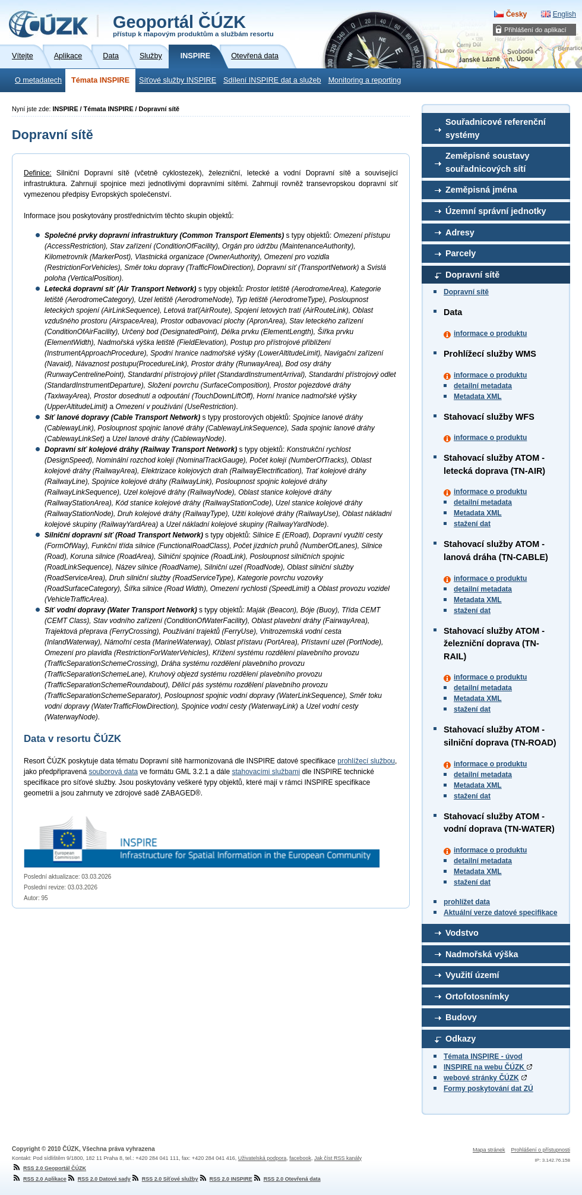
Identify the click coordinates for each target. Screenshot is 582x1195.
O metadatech (38, 80)
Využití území (472, 975)
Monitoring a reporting (364, 80)
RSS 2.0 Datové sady (99, 1179)
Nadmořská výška (481, 954)
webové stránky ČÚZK (481, 1078)
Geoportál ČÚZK (193, 24)
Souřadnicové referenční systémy (495, 128)
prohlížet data (467, 902)
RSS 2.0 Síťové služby (164, 1179)
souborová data (113, 772)
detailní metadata (483, 386)
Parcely (460, 253)
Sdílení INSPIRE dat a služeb (272, 80)
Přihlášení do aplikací (535, 29)
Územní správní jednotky (495, 211)
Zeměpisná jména (481, 189)
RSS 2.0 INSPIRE (225, 1179)
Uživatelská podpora (262, 1158)
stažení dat (472, 524)
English (564, 14)
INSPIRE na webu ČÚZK (488, 1067)
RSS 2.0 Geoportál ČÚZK (49, 1168)
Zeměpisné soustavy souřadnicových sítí (487, 162)
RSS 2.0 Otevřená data (286, 1179)
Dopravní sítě (472, 274)
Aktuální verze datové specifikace (500, 912)
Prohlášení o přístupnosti (540, 1150)
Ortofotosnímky (477, 996)
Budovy (461, 1017)
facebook (300, 1158)
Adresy (460, 232)
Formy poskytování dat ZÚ (488, 1088)
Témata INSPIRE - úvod (483, 1056)
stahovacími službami (266, 772)
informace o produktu (490, 333)
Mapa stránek (489, 1150)
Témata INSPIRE (100, 80)
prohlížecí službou (366, 761)
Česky (516, 14)
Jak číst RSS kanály (338, 1158)
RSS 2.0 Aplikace (39, 1179)
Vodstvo (462, 933)
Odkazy (460, 1038)
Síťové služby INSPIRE (177, 80)
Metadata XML (478, 396)
